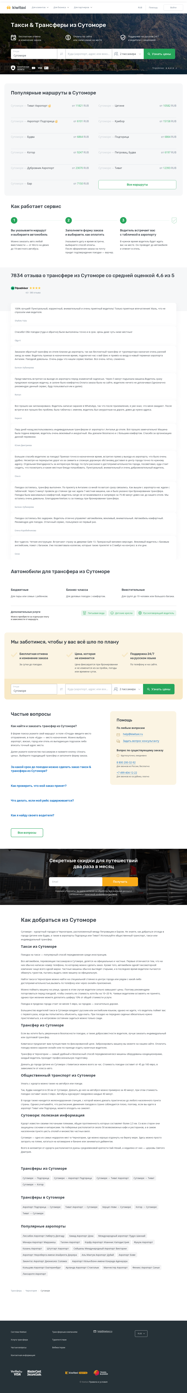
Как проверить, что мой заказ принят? (38, 786)
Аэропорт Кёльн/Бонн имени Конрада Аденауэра (99, 1261)
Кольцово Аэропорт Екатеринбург (42, 1267)
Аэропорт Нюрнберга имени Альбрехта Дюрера (50, 1254)
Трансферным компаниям (64, 1332)
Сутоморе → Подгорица (36, 1178)
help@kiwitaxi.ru (133, 734)
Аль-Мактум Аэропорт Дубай (98, 1254)
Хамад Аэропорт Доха (81, 1235)
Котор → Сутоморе (146, 1207)
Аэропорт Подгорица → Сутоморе (41, 1207)
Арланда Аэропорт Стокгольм (82, 1267)
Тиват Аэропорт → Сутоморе (81, 1207)
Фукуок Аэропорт (143, 1242)
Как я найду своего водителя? (32, 815)
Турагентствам (59, 1339)
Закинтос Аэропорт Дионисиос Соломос (45, 1261)
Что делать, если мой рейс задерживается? (42, 800)
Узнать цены (159, 54)
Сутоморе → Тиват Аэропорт (113, 1178)
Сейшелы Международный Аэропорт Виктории (100, 1248)
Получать (120, 882)
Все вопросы (27, 833)
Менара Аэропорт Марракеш (39, 1242)
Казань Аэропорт (32, 1248)
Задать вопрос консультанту (141, 741)
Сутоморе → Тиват (144, 1178)
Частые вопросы (18, 1347)
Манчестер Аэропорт (116, 1267)
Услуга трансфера (19, 1339)
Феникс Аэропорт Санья (146, 1267)
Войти (173, 7)
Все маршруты (137, 184)
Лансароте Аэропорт (34, 1273)
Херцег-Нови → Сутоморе (116, 1207)
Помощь (153, 7)
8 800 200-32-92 (126, 762)
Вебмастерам (58, 1347)
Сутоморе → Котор (33, 1184)
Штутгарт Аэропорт (58, 1248)
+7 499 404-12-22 (127, 772)
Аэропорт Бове (127, 1254)
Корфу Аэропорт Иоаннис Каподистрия (107, 1242)
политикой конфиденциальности (101, 894)
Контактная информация (23, 1355)
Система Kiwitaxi (18, 1332)
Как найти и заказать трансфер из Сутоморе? (44, 726)
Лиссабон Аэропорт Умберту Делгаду (43, 1235)
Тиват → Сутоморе (33, 1213)
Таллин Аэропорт (70, 1242)
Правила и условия (98, 1382)
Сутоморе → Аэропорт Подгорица (73, 1178)
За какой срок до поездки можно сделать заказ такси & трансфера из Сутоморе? (51, 769)
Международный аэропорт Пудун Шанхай (121, 1235)
